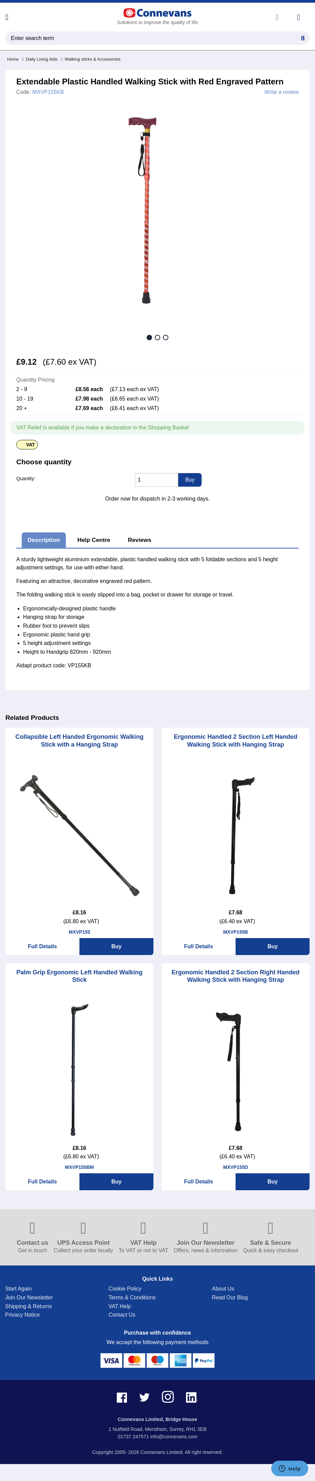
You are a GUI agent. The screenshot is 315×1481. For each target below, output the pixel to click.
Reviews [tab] (139, 539)
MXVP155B (235, 932)
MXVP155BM (79, 1167)
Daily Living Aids (39, 59)
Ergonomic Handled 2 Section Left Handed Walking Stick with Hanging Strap (235, 740)
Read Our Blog (230, 1297)
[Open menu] (6, 17)
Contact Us (122, 1315)
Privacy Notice (22, 1315)
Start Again (18, 1289)
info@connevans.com (174, 1436)
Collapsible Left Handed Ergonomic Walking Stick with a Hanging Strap (79, 740)
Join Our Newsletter (29, 1297)
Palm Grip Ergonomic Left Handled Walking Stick (79, 976)
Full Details (42, 946)
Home (13, 59)
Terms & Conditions (132, 1297)
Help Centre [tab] (93, 539)
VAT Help (120, 1306)
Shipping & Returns (28, 1306)
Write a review (281, 92)
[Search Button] (303, 37)
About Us (223, 1289)
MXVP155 (79, 932)
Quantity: (25, 478)
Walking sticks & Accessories (91, 59)
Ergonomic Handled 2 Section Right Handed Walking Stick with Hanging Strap (235, 976)
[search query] (157, 38)
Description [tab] (43, 539)
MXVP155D (235, 1167)
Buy (116, 946)
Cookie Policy (125, 1289)
